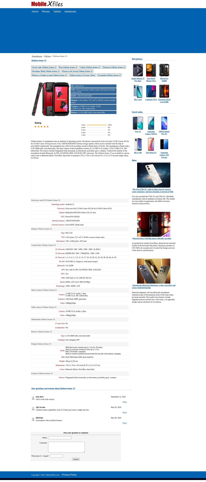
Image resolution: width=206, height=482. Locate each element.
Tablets (57, 11)
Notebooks (70, 11)
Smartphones (37, 56)
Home (35, 11)
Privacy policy (69, 476)
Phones (46, 11)
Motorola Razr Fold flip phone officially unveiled (152, 238)
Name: (43, 438)
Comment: (42, 443)
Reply (125, 402)
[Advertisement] (103, 34)
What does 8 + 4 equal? (40, 458)
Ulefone (47, 56)
